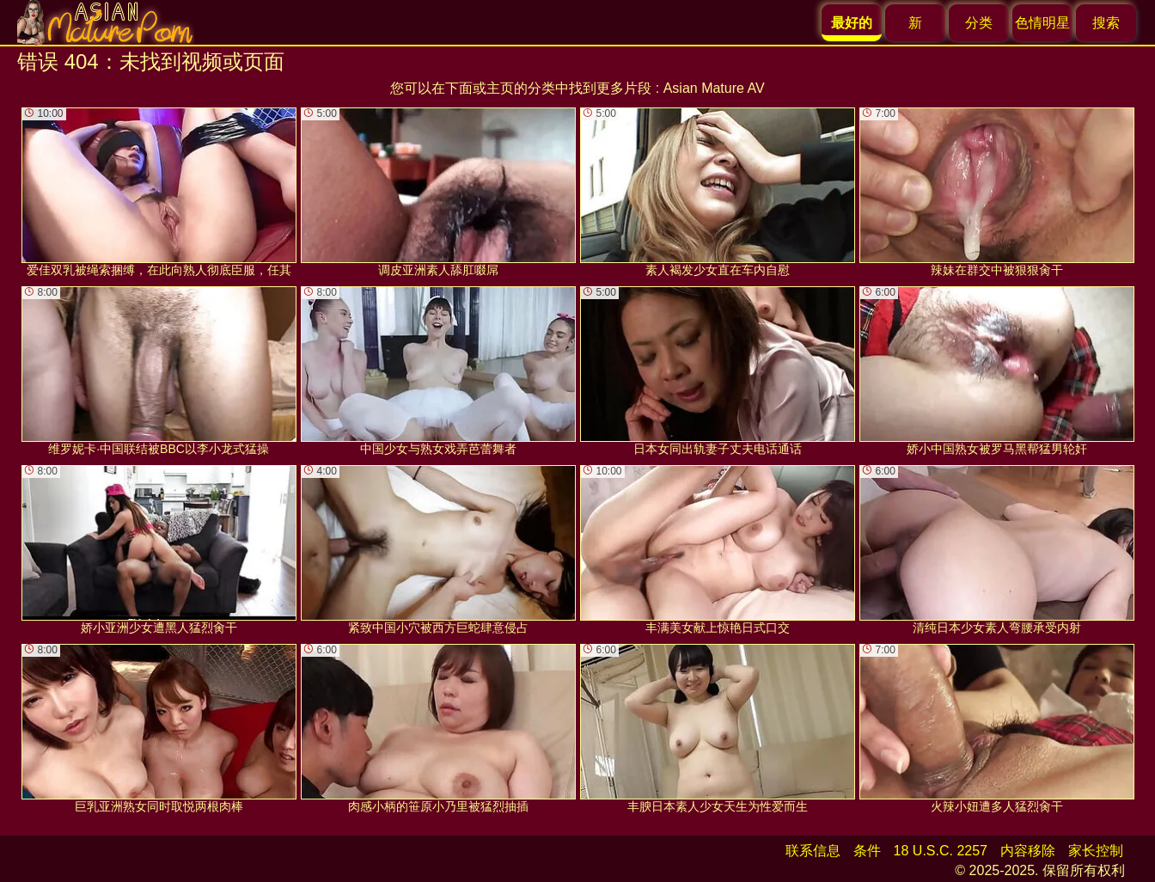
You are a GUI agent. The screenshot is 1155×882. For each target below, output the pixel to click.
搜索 (1106, 22)
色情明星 (1042, 22)
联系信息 (812, 850)
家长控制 (1095, 850)
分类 (979, 22)
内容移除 (1027, 850)
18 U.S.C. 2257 (940, 850)
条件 (867, 850)
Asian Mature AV (714, 88)
